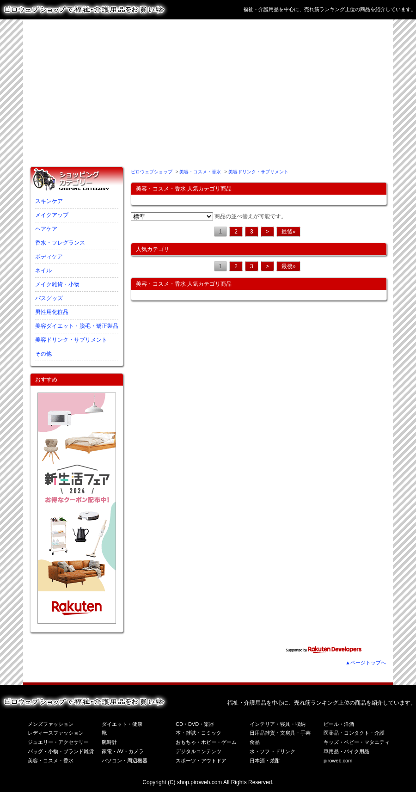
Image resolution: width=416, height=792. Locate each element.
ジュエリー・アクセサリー (58, 742)
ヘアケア (46, 229)
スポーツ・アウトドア (201, 760)
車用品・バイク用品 (346, 751)
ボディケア (49, 256)
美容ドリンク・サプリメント (71, 340)
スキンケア (49, 201)
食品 (255, 742)
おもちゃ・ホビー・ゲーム (206, 742)
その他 (43, 353)
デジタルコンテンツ (198, 751)
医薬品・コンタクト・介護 (354, 733)
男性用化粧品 (51, 312)
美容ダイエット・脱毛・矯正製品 (76, 326)
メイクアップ (51, 215)
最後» (288, 231)
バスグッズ (49, 298)
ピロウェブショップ (151, 171)
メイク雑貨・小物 (57, 284)
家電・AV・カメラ (123, 751)
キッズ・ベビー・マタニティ (357, 742)
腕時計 (109, 742)
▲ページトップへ (365, 662)
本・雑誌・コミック (198, 733)
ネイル (43, 270)
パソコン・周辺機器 (124, 760)
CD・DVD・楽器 (195, 724)
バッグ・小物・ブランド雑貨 (61, 751)
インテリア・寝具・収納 (278, 724)
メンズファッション (50, 724)
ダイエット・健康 (122, 724)
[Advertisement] (190, 91)
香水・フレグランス (60, 242)
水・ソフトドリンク (272, 751)
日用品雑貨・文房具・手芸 (280, 733)
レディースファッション (56, 733)
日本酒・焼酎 (265, 760)
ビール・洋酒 (339, 724)
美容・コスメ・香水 (200, 171)
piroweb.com (338, 760)
